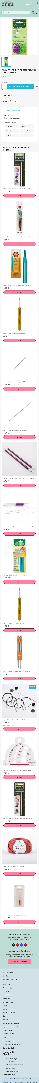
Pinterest (20, 101)
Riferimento (8, 118)
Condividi (10, 101)
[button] (19, 195)
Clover (11, 115)
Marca (6, 115)
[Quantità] (3, 86)
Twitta (15, 101)
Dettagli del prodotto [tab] (13, 110)
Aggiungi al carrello (20, 86)
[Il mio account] (27, 4)
